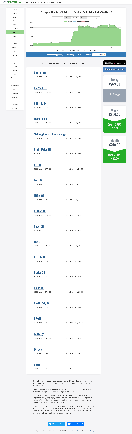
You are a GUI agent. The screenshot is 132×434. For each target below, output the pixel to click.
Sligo (14, 89)
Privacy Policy (93, 431)
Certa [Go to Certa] (37, 364)
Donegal (15, 28)
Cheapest (83, 18)
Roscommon (15, 86)
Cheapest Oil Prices (36, 2)
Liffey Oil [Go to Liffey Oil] (39, 195)
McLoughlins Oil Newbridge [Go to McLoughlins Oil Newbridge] (50, 134)
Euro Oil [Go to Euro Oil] (38, 180)
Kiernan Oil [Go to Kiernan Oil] (40, 88)
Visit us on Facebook (75, 424)
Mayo (15, 70)
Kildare (15, 44)
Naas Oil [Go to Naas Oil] (39, 226)
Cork (14, 25)
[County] (57, 17)
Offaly (15, 82)
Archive (79, 431)
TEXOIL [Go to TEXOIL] (38, 318)
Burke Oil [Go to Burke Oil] (39, 272)
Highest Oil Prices (49, 2)
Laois (15, 51)
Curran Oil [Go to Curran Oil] (40, 211)
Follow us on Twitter (57, 424)
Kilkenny (15, 47)
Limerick (14, 59)
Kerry (15, 40)
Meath (15, 74)
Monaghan (14, 78)
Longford (15, 63)
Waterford (15, 97)
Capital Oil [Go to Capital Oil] (40, 72)
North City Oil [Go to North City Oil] (42, 303)
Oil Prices (25, 2)
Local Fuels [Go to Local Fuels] (40, 118)
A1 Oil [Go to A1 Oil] (37, 164)
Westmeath (15, 101)
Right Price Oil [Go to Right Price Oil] (42, 149)
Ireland (15, 9)
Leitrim (15, 55)
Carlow (15, 13)
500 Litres (67, 18)
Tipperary (15, 93)
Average (90, 18)
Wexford (15, 105)
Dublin (15, 32)
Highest (97, 18)
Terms (85, 431)
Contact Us (72, 431)
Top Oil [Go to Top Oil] (38, 241)
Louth (15, 67)
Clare (14, 21)
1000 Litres (75, 18)
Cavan (15, 17)
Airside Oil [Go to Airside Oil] (40, 257)
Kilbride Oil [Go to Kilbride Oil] (40, 103)
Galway (15, 36)
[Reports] (59, 2)
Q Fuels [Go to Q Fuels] (38, 349)
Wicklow (14, 108)
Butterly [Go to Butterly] (39, 334)
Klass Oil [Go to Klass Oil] (39, 287)
